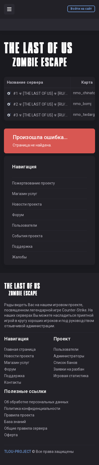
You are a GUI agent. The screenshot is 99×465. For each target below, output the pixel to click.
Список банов (65, 362)
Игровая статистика (71, 376)
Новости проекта (27, 204)
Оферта (11, 435)
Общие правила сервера (25, 428)
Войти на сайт (81, 9)
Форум (18, 215)
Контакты (12, 382)
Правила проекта (19, 415)
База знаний (15, 422)
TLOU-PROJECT (17, 451)
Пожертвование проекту (33, 183)
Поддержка (22, 246)
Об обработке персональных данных (36, 402)
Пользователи (24, 225)
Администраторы (69, 356)
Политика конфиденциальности (32, 408)
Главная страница (20, 349)
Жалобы (19, 257)
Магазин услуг (24, 194)
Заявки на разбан (69, 369)
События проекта (27, 236)
